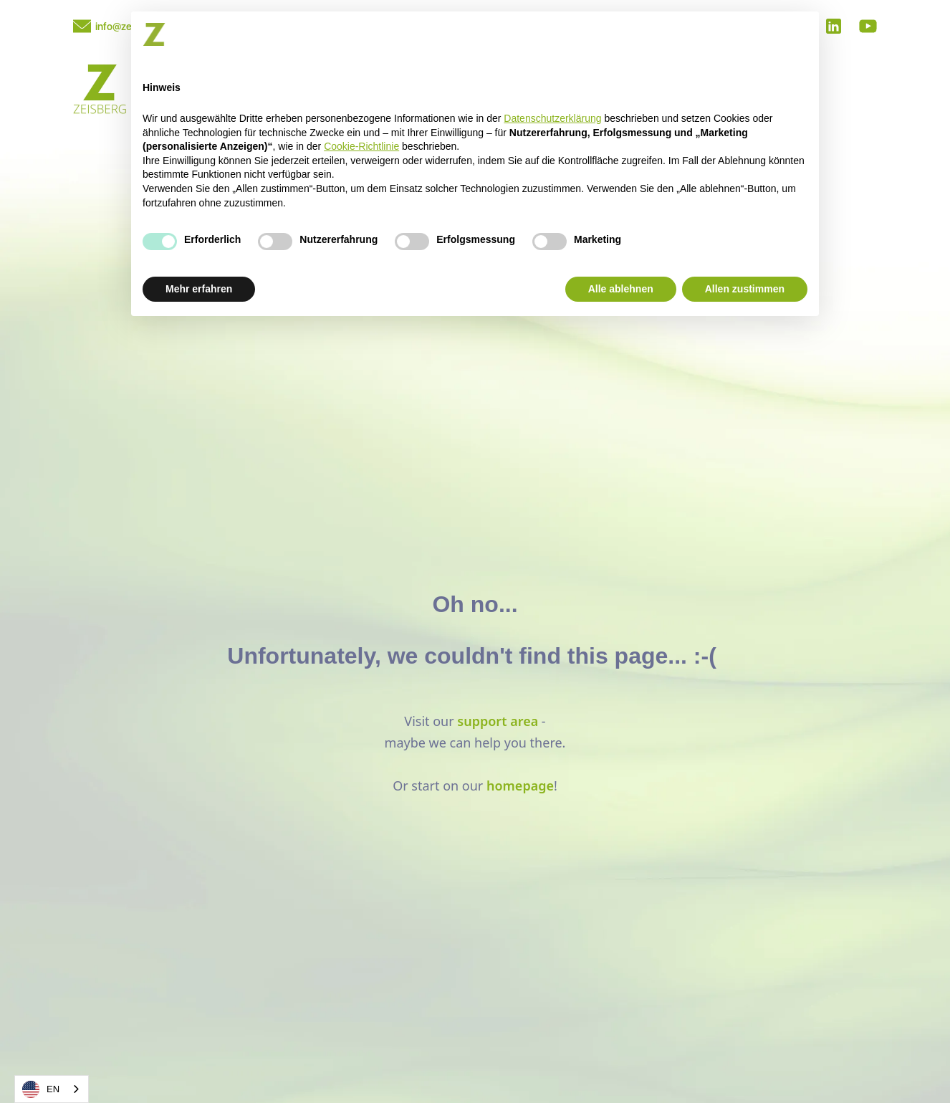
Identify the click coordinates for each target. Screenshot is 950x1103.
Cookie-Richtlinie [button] (361, 146)
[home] (100, 91)
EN (40, 1089)
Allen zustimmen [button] (745, 289)
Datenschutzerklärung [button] (552, 118)
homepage (520, 785)
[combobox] (51, 1089)
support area (497, 721)
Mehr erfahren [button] (198, 289)
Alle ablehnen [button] (620, 289)
